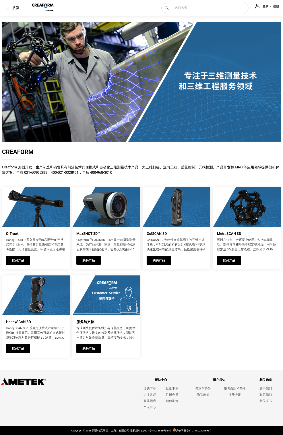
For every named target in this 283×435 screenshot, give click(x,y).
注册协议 (235, 395)
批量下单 (172, 388)
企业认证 (149, 395)
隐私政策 (203, 395)
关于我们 (266, 388)
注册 (276, 6)
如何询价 (172, 401)
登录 (265, 6)
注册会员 (172, 395)
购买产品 (18, 260)
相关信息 (266, 380)
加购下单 (149, 388)
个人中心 (149, 407)
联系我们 (266, 395)
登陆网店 (149, 401)
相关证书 (266, 401)
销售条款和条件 (235, 388)
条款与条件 (203, 388)
